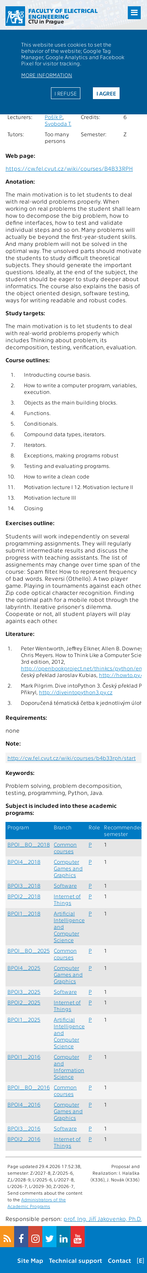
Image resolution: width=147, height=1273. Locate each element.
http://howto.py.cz (122, 675)
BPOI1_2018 (23, 913)
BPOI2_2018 (23, 896)
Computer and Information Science (69, 1066)
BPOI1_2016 (23, 1056)
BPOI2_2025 (23, 1002)
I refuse (65, 93)
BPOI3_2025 (23, 991)
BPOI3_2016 (23, 1128)
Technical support (75, 1260)
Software (65, 885)
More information (46, 75)
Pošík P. (54, 117)
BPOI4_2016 (23, 1104)
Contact (119, 1260)
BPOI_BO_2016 (28, 1087)
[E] (140, 1260)
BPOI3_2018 (23, 885)
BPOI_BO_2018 (28, 844)
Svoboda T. (58, 123)
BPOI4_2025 (23, 967)
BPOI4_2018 (23, 861)
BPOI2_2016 (23, 1139)
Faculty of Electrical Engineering (63, 13)
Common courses (65, 847)
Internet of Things (67, 899)
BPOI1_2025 (23, 1019)
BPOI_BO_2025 (28, 950)
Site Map (30, 1260)
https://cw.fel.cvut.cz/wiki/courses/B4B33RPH (69, 168)
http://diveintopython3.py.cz (76, 692)
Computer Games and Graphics (68, 868)
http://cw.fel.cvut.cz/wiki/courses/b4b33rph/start (71, 758)
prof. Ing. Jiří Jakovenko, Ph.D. (103, 1218)
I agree (106, 93)
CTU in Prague (46, 21)
